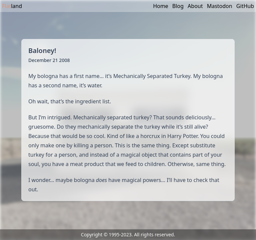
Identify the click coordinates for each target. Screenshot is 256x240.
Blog (178, 6)
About (195, 6)
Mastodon (219, 6)
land (12, 6)
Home (160, 6)
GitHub (245, 6)
